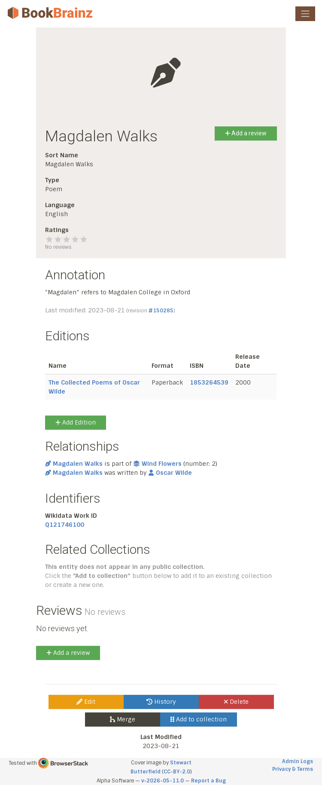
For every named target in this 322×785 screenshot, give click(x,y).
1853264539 (209, 382)
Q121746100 (64, 524)
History (161, 702)
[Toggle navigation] (305, 13)
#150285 (161, 310)
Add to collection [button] (198, 719)
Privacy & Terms (292, 769)
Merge (122, 719)
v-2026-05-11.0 (162, 780)
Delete (236, 702)
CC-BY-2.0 (177, 771)
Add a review (246, 133)
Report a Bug (208, 780)
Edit (85, 702)
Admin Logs (297, 761)
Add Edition (75, 422)
